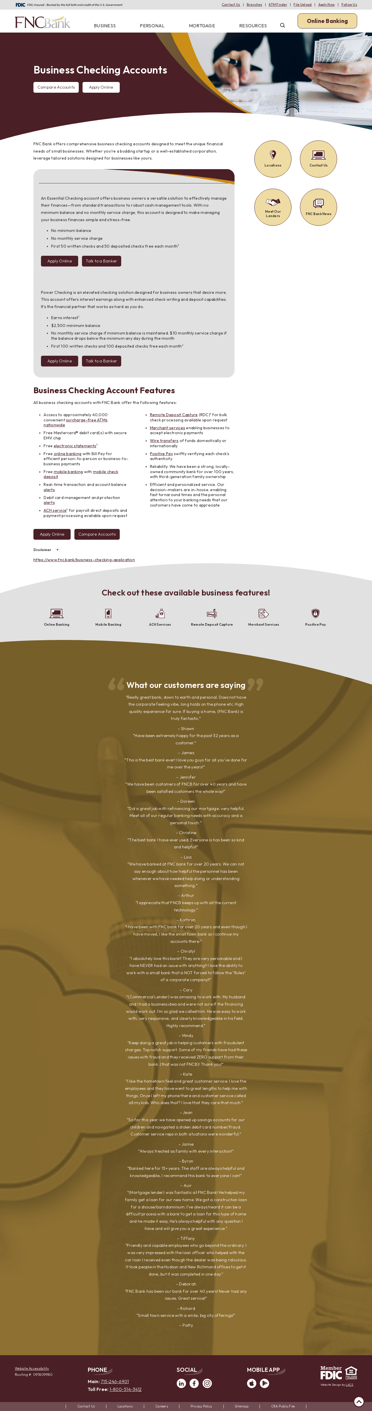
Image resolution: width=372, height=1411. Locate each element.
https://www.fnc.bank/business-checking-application (84, 559)
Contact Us (231, 4)
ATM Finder (278, 4)
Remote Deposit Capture (174, 414)
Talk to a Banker (101, 261)
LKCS (349, 1385)
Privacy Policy (201, 1406)
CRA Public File (283, 1406)
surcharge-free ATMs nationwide (76, 422)
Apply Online (101, 87)
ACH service (55, 510)
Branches (254, 4)
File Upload (303, 4)
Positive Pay (161, 453)
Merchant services (167, 427)
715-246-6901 (115, 1381)
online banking (68, 453)
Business (105, 25)
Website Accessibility (32, 1368)
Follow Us (349, 4)
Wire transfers (164, 440)
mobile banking (68, 471)
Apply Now (326, 4)
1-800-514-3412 (126, 1389)
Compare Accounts (56, 89)
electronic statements (75, 445)
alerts (49, 489)
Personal (152, 25)
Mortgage (202, 25)
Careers (161, 1406)
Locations (125, 1406)
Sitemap (241, 1406)
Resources (253, 25)
